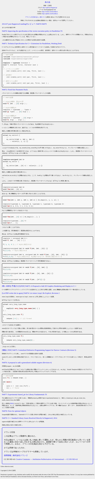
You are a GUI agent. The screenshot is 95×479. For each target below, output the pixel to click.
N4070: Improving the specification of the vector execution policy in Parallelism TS (32, 31)
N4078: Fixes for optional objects (14, 411)
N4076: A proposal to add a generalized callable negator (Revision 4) (27, 363)
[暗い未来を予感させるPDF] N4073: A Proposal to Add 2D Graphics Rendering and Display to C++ (39, 286)
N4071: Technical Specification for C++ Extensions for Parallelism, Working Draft (32, 43)
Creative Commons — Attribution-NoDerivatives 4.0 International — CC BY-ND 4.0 (47, 459)
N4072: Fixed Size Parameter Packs (15, 90)
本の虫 (47, 2)
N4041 (12, 403)
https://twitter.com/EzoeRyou (50, 11)
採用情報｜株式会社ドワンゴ (16, 455)
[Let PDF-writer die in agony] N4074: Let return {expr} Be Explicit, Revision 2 (31, 293)
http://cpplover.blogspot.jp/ (50, 7)
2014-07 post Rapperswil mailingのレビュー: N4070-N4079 (24, 24)
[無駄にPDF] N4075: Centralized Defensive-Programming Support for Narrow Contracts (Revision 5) (39, 350)
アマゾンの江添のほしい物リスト (35, 17)
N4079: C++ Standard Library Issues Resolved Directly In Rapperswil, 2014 (29, 418)
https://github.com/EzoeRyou (50, 13)
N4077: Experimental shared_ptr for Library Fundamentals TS (24, 394)
